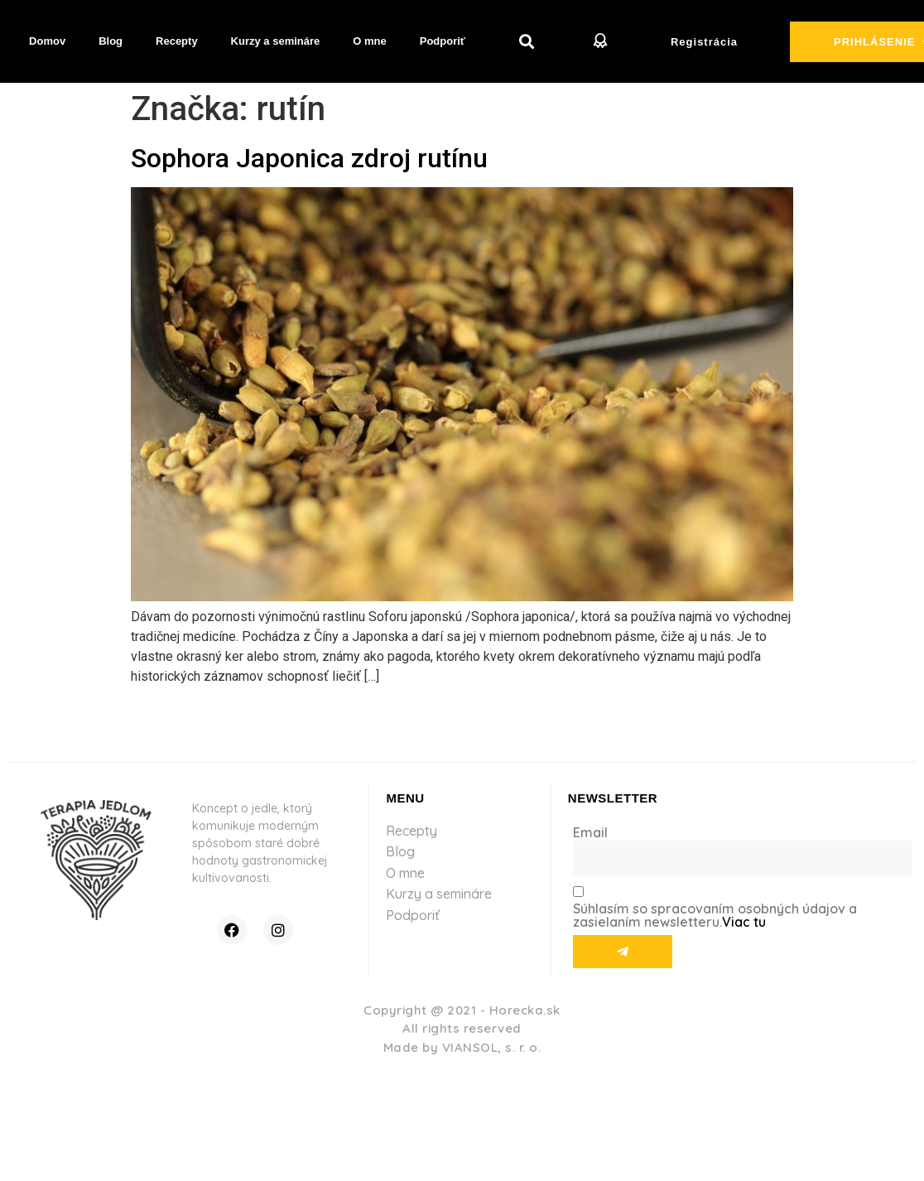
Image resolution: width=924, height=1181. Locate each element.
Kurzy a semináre (275, 41)
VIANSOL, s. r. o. (491, 1047)
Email (590, 832)
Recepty (177, 41)
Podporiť (442, 41)
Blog (111, 41)
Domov (47, 41)
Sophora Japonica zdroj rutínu (309, 158)
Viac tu (744, 921)
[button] (527, 41)
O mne (369, 41)
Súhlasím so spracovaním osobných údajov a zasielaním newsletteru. (715, 915)
